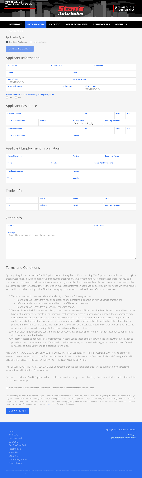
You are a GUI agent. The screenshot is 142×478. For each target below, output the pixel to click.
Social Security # (79, 79)
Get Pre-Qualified (77, 24)
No (19, 97)
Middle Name (56, 65)
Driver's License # (14, 86)
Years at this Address (16, 120)
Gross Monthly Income (103, 163)
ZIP (128, 113)
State (118, 113)
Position (76, 156)
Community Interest (18, 459)
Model (75, 198)
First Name (12, 65)
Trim (107, 198)
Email (75, 72)
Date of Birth (12, 79)
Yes (10, 97)
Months (43, 120)
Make (42, 198)
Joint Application (40, 42)
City (85, 113)
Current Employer (14, 156)
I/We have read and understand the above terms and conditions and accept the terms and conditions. (52, 387)
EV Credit (54, 24)
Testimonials (101, 24)
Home (12, 431)
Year (9, 198)
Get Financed (35, 24)
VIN (9, 205)
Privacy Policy (51, 404)
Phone (10, 72)
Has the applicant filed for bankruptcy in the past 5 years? (30, 94)
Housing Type (78, 120)
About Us (121, 24)
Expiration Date (89, 86)
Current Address (14, 113)
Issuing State (67, 86)
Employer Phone (112, 156)
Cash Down (99, 225)
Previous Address (14, 129)
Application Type (15, 37)
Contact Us (16, 31)
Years (9, 163)
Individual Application (18, 42)
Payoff (75, 205)
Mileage (43, 205)
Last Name (98, 65)
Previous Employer (15, 171)
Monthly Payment (112, 120)
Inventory (15, 24)
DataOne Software (50, 470)
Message (11, 232)
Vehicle (10, 225)
